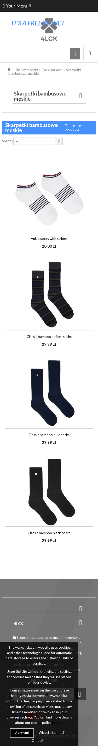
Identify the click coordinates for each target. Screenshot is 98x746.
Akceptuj (22, 733)
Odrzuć (37, 740)
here (55, 723)
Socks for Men (52, 70)
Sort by (7, 141)
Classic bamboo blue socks (49, 435)
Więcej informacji (52, 732)
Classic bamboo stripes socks (49, 337)
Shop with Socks (26, 70)
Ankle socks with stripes (49, 238)
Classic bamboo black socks (49, 533)
